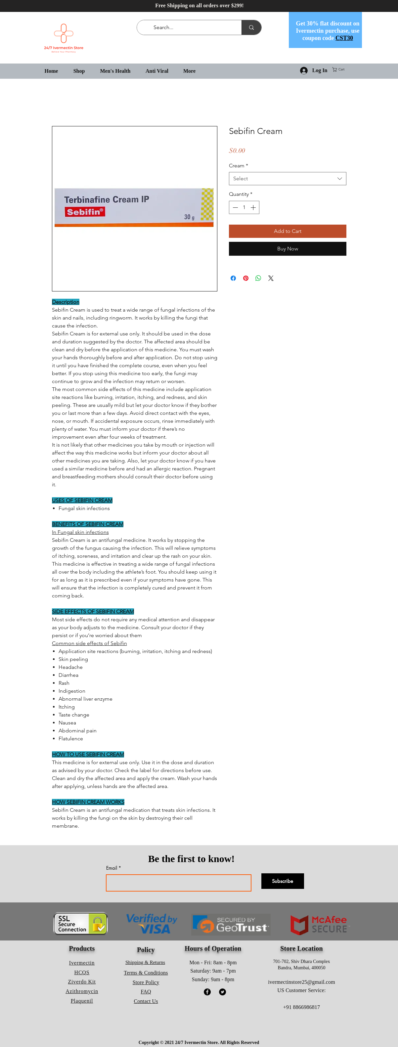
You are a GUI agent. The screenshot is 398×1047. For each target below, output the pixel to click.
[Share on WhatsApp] (258, 278)
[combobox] (287, 178)
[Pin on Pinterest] (246, 278)
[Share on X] (271, 278)
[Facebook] (207, 991)
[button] (341, 69)
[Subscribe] (282, 881)
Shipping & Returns (145, 962)
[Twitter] (222, 991)
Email (111, 868)
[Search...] (191, 27)
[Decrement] (234, 207)
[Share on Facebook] (233, 278)
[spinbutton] (244, 207)
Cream (238, 165)
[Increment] (253, 207)
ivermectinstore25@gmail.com (301, 982)
